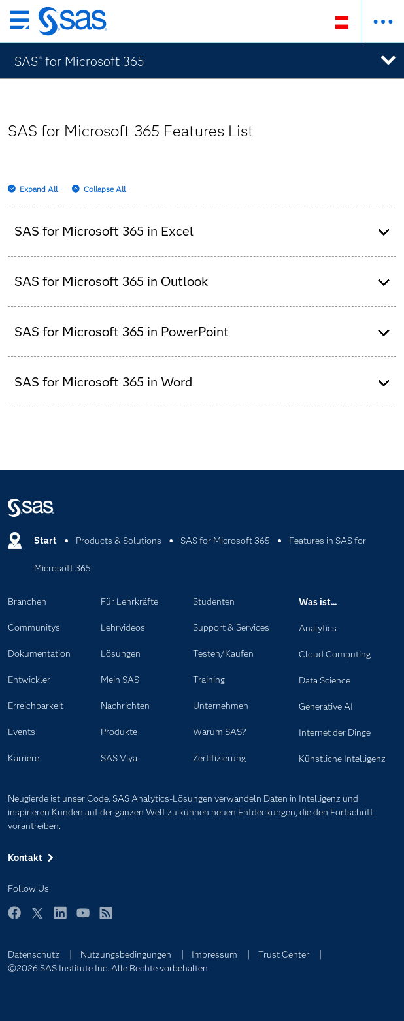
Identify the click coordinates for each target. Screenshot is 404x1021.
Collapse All (105, 189)
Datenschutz (33, 954)
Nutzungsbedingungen (125, 954)
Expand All (39, 189)
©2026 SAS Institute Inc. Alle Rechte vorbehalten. (109, 968)
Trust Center (283, 954)
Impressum (214, 954)
